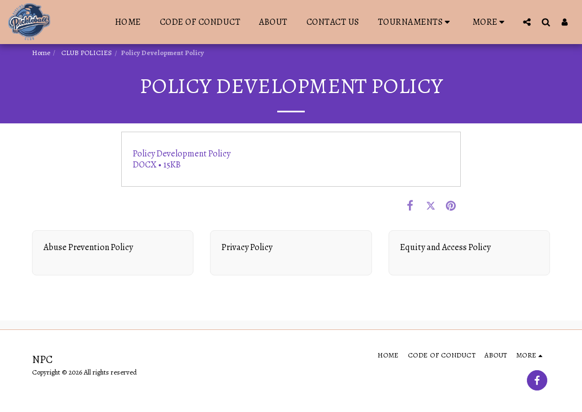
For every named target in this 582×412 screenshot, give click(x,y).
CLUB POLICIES (86, 52)
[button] (415, 22)
